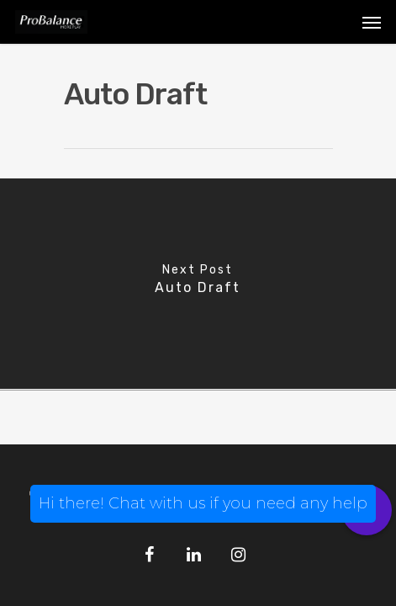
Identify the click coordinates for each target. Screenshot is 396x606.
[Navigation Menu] (371, 21)
